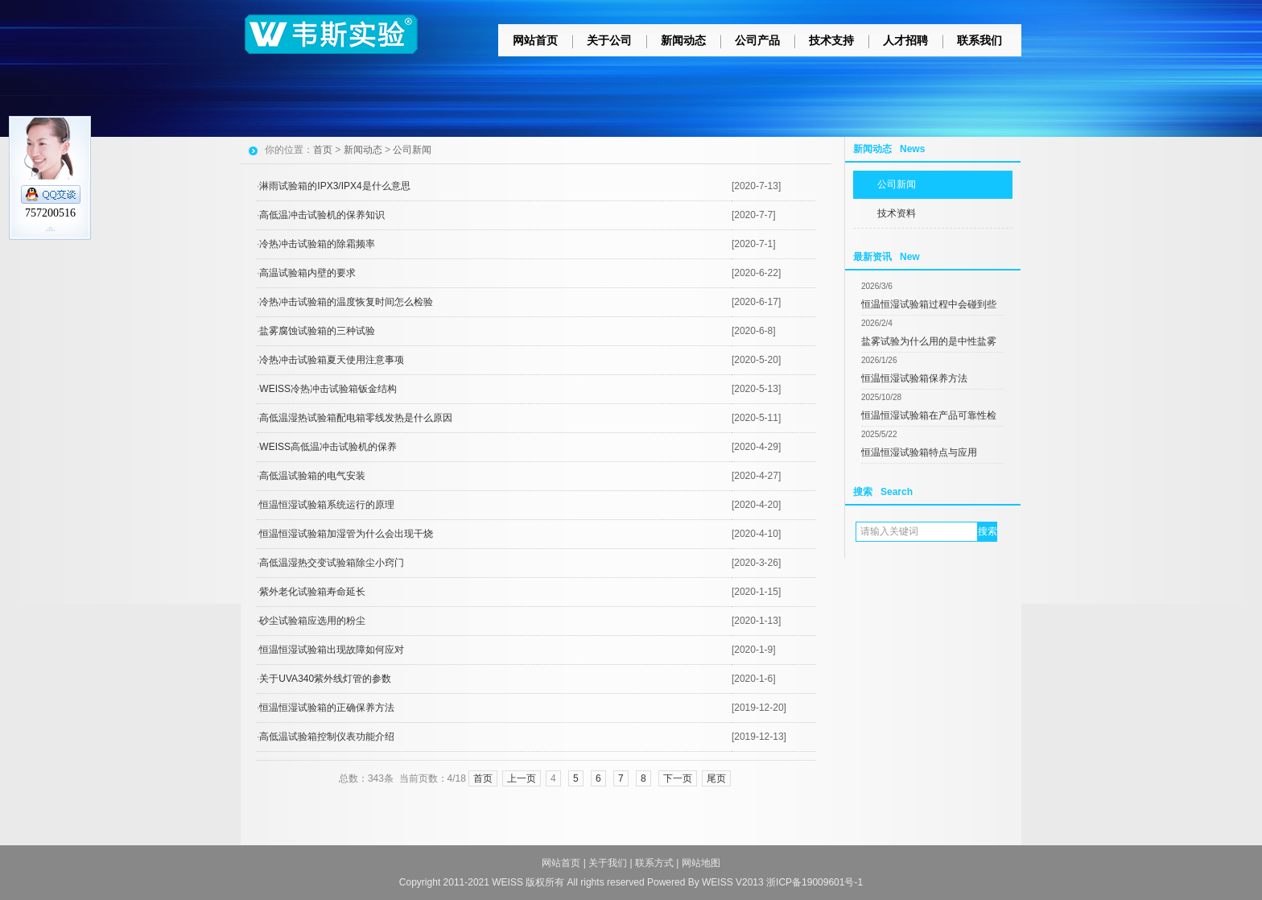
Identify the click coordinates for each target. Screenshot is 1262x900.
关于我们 (607, 863)
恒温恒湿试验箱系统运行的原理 (326, 504)
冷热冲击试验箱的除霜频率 (317, 244)
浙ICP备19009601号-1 (814, 882)
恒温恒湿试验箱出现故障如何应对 (331, 649)
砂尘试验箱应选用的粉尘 (312, 620)
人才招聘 (905, 40)
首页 (322, 149)
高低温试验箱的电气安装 (312, 475)
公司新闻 (896, 184)
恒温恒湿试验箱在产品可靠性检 (928, 415)
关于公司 (609, 40)
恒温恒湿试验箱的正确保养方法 (326, 707)
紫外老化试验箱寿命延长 (312, 591)
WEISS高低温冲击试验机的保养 (328, 446)
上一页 (521, 778)
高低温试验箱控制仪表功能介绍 (326, 736)
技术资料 (896, 213)
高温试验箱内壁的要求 (307, 273)
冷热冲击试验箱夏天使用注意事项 (331, 359)
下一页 (677, 778)
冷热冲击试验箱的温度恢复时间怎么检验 (346, 302)
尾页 (716, 778)
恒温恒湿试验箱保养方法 (914, 378)
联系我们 (979, 40)
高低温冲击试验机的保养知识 (322, 215)
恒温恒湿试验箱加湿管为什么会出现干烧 (346, 533)
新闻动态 (683, 40)
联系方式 (654, 863)
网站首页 (535, 40)
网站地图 (701, 863)
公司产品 (757, 40)
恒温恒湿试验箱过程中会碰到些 (928, 304)
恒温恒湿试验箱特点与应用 (919, 452)
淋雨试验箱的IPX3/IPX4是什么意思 (334, 186)
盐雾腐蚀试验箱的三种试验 (317, 330)
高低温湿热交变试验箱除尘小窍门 (331, 562)
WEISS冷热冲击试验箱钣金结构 (328, 388)
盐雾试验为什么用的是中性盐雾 (928, 341)
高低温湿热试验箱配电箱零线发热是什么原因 (355, 417)
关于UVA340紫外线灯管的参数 (325, 678)
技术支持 (831, 40)
